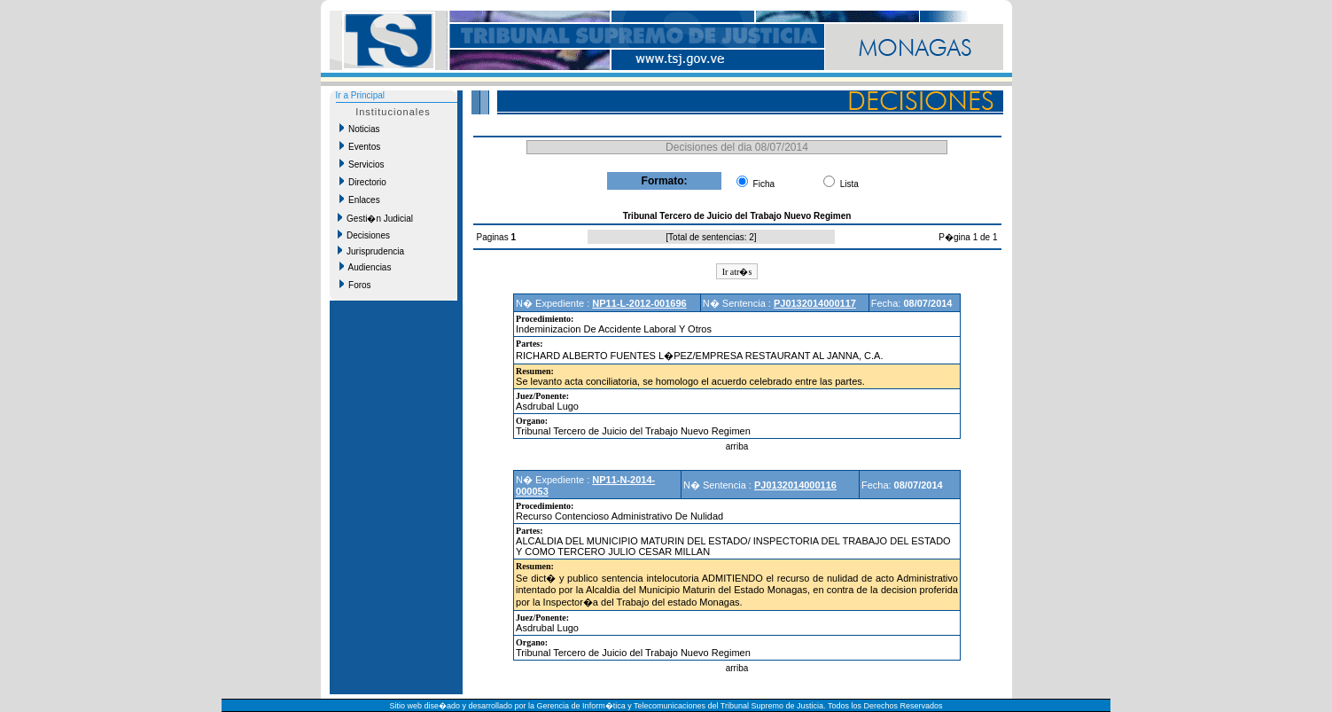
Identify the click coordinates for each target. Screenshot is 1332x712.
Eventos (360, 146)
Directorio (362, 181)
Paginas (494, 237)
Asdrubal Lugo (547, 406)
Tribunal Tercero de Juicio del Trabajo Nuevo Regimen (633, 431)
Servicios (362, 164)
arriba (737, 446)
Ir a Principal (361, 95)
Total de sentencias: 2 (711, 237)
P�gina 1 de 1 (968, 237)
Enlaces (359, 199)
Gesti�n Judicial (376, 218)
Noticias (359, 128)
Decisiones (364, 235)
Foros (355, 284)
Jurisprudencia (371, 251)
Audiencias (365, 267)
